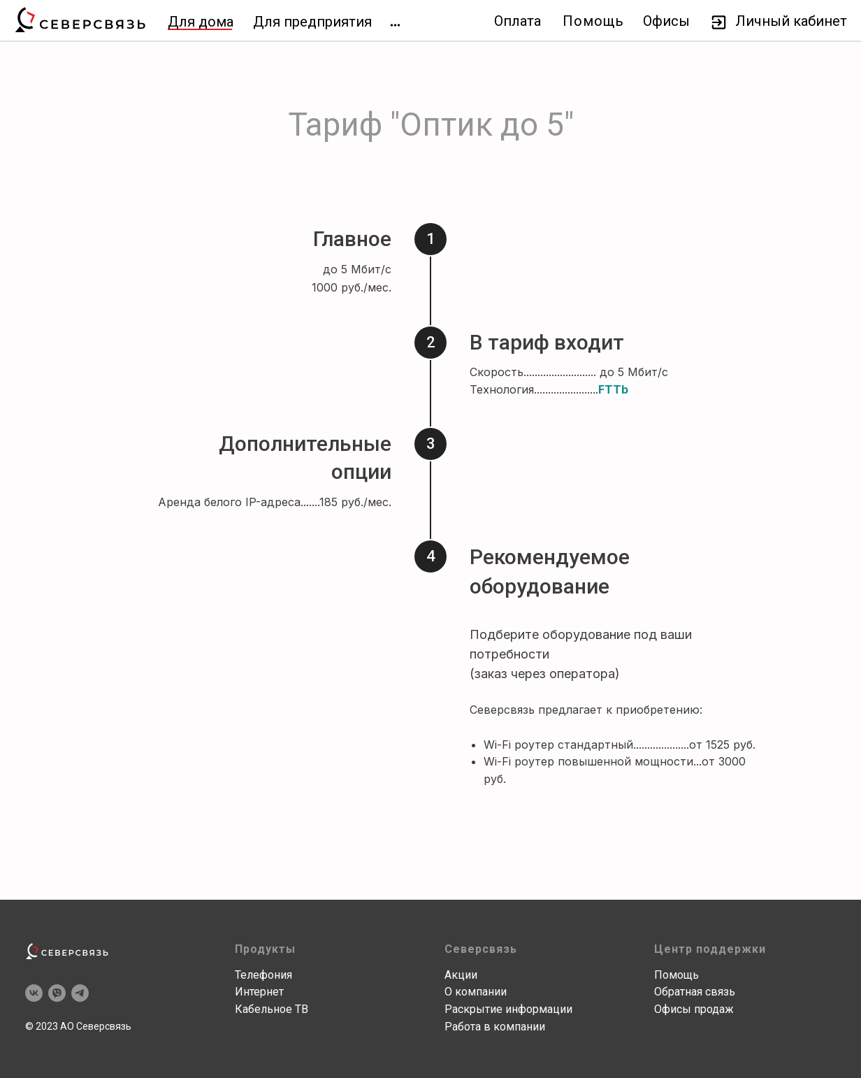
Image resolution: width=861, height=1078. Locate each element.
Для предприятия (312, 21)
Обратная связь (694, 991)
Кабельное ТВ (271, 1009)
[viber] (57, 993)
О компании (475, 991)
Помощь (593, 21)
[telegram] (80, 993)
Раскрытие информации (508, 1009)
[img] (395, 25)
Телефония (263, 975)
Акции (460, 975)
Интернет (259, 991)
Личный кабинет (791, 21)
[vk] (34, 993)
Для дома (200, 21)
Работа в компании (494, 1026)
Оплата (517, 21)
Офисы (666, 21)
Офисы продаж (694, 1009)
